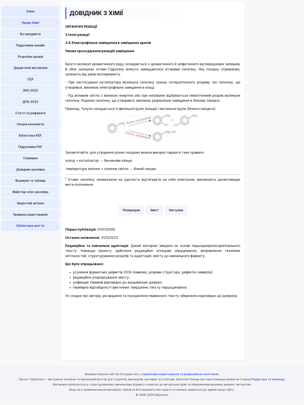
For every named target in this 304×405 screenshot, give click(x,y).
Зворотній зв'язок (30, 203)
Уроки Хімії (30, 23)
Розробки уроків (30, 57)
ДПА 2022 (30, 102)
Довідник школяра (30, 169)
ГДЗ (30, 79)
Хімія (30, 11)
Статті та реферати (30, 113)
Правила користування (30, 214)
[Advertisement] (30, 289)
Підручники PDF (30, 147)
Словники (30, 158)
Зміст (154, 210)
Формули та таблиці (30, 180)
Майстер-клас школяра (30, 192)
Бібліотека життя (30, 226)
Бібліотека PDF (30, 135)
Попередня (131, 210)
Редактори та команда (268, 379)
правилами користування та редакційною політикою (180, 374)
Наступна (176, 210)
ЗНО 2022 (30, 90)
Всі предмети (30, 34)
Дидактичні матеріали (30, 68)
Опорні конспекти (30, 124)
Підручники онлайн (30, 45)
